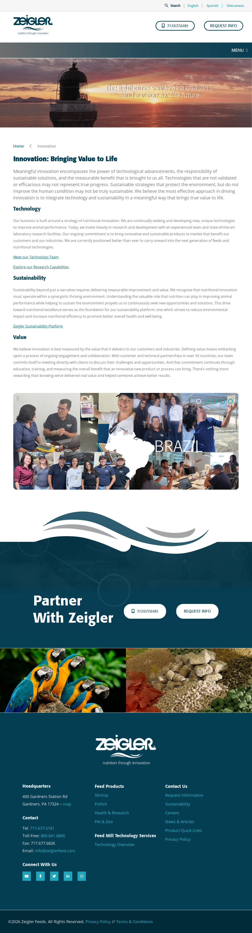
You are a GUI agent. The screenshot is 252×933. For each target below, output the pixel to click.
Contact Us (176, 786)
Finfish (101, 804)
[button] (199, 401)
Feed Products (109, 786)
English (193, 6)
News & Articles (179, 821)
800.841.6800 (53, 835)
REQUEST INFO (223, 25)
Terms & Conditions (134, 921)
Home (18, 146)
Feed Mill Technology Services (125, 835)
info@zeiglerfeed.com (55, 850)
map (67, 804)
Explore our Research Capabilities (41, 267)
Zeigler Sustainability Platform (38, 326)
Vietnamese (235, 6)
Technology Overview (114, 844)
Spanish (213, 6)
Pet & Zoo (104, 821)
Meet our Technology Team (36, 257)
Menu (240, 50)
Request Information (184, 795)
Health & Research (112, 812)
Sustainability (177, 804)
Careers (172, 812)
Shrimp (101, 795)
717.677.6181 (175, 25)
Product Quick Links (183, 830)
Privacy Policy (178, 839)
